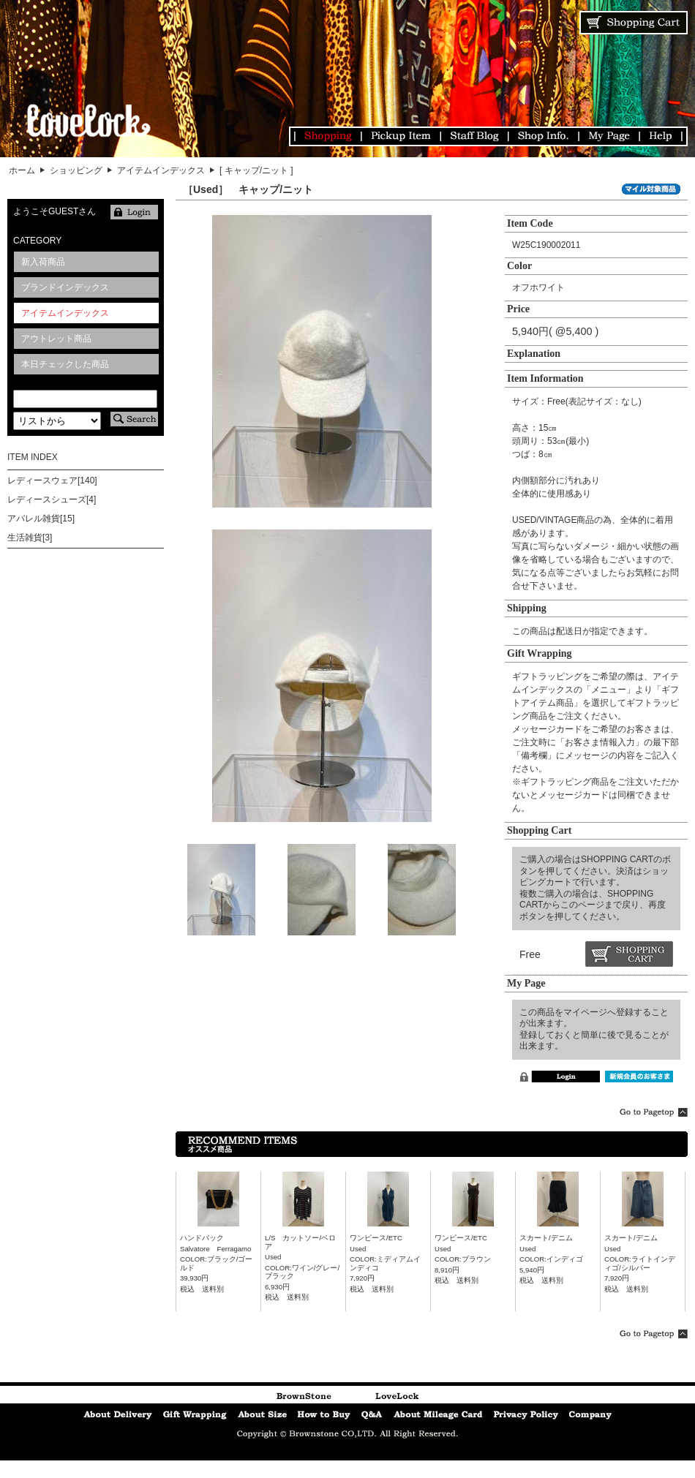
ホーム (22, 170)
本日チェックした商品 (65, 364)
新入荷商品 (43, 262)
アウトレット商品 (56, 338)
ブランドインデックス (65, 287)
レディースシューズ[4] (51, 499)
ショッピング (76, 170)
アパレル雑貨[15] (41, 518)
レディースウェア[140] (52, 480)
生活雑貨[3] (29, 537)
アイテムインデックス (161, 170)
